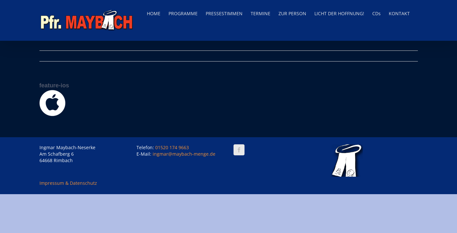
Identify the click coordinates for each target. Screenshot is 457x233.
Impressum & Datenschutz (68, 183)
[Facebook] (239, 149)
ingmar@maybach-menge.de (184, 154)
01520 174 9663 (172, 147)
